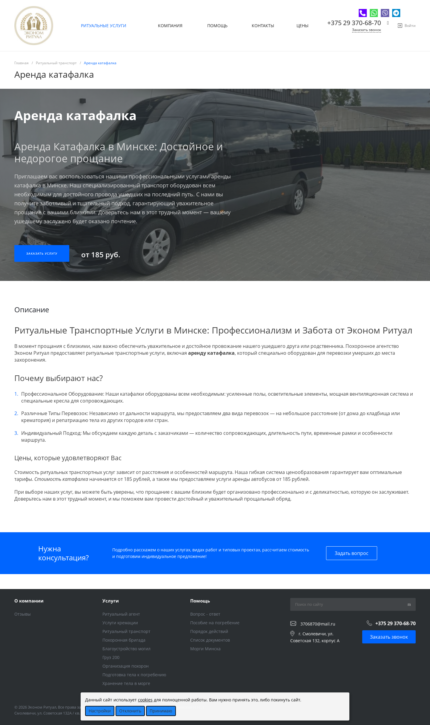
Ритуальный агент (121, 614)
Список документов (210, 640)
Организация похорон (125, 666)
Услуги (110, 601)
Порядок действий (209, 631)
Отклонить (130, 711)
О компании (29, 601)
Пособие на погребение (214, 622)
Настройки (100, 711)
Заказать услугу (41, 253)
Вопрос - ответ (205, 614)
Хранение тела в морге (126, 683)
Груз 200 (110, 657)
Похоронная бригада (123, 640)
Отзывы (22, 614)
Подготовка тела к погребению (134, 674)
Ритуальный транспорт (126, 631)
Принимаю (161, 711)
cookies (145, 700)
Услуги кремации (120, 622)
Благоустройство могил (126, 648)
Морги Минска (205, 648)
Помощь (200, 601)
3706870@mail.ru (317, 624)
